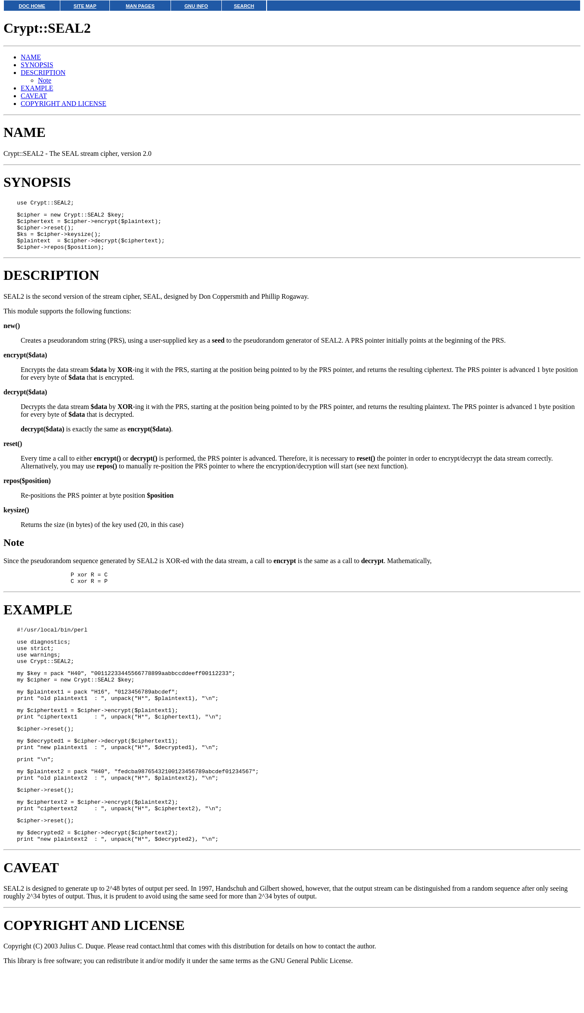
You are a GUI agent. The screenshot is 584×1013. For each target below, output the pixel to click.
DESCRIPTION (43, 72)
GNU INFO (196, 6)
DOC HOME (32, 6)
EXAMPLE (37, 88)
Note (44, 80)
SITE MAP (85, 6)
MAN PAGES (140, 6)
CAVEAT (34, 95)
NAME (31, 57)
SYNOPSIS (37, 64)
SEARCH (244, 6)
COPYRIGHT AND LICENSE (63, 103)
